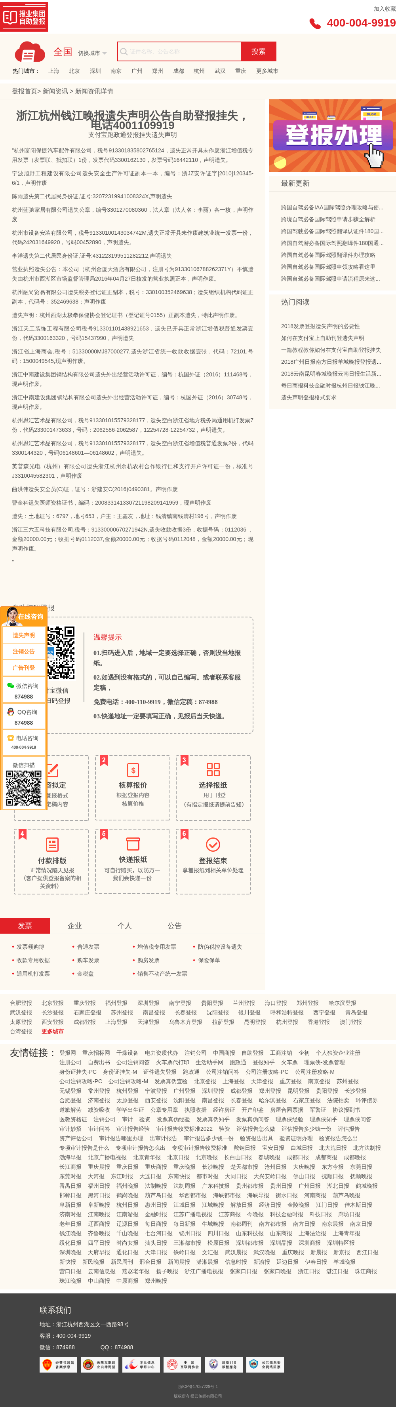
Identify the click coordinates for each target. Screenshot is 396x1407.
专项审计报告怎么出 (141, 1148)
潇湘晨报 (207, 1262)
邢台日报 (150, 1262)
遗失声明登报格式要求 (309, 400)
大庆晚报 (304, 1167)
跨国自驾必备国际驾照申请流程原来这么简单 (336, 281)
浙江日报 (309, 1271)
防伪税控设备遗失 (220, 947)
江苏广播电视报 (192, 1214)
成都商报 (326, 1157)
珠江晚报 (70, 1281)
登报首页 (24, 91)
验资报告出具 (256, 1138)
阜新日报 (70, 1205)
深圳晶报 (281, 1243)
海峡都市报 (227, 1195)
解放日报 (241, 1205)
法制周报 (184, 1186)
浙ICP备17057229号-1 (198, 1386)
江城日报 (184, 1205)
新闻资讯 (56, 91)
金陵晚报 (298, 1205)
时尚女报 (127, 1243)
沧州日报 (276, 1167)
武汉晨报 (236, 1252)
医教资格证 (73, 1119)
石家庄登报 (87, 1012)
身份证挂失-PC (78, 1072)
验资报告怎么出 (338, 1138)
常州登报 (99, 1091)
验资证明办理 (296, 1138)
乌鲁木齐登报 (185, 1022)
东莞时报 (70, 1176)
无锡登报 (70, 1091)
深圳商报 (310, 1243)
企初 (304, 1053)
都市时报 (207, 1176)
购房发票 (148, 960)
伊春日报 (316, 1262)
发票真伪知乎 (213, 1119)
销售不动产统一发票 (162, 973)
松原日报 (219, 1243)
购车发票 (88, 960)
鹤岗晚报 (127, 1195)
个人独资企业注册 (338, 1053)
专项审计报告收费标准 (199, 1148)
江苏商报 (230, 1214)
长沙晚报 (213, 1167)
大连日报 (150, 1176)
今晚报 (255, 1214)
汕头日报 (156, 1243)
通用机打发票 (33, 973)
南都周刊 (241, 1224)
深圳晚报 (70, 1252)
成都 (178, 71)
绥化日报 (70, 1243)
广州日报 (310, 1186)
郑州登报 (308, 1003)
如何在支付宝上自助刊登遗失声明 (322, 340)
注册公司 (70, 1062)
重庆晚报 (184, 1167)
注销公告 (24, 651)
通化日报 (127, 1252)
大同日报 (236, 1176)
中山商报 (99, 1281)
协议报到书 (346, 1110)
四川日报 (219, 1233)
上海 (53, 71)
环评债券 (367, 1100)
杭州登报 (287, 1022)
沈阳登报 (218, 1012)
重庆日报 (127, 1167)
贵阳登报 (212, 1003)
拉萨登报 (223, 1022)
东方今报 (333, 1167)
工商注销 (281, 1053)
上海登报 (116, 1022)
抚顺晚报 (361, 1176)
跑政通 (238, 1062)
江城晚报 (213, 1205)
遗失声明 (24, 635)
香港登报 (319, 1022)
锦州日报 (190, 1233)
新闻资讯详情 (94, 91)
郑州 (157, 71)
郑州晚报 (156, 1281)
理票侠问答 (357, 1119)
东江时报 (122, 1176)
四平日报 (99, 1243)
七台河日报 (159, 1233)
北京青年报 (147, 1157)
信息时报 (236, 1262)
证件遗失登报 (160, 1072)
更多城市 (267, 71)
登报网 (67, 1053)
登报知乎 (264, 1062)
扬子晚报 (167, 1271)
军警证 (318, 1110)
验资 (144, 1119)
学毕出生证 (130, 1110)
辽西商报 (99, 1224)
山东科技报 (250, 1233)
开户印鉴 (253, 1110)
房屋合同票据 (286, 1110)
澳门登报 (351, 1022)
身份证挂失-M (120, 1072)
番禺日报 (70, 1186)
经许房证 (224, 1110)
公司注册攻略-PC (267, 1072)
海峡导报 (258, 1195)
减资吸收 (99, 1110)
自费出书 (99, 1062)
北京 (74, 71)
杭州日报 (127, 1205)
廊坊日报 (349, 1214)
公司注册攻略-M (315, 1072)
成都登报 (85, 1022)
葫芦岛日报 (159, 1195)
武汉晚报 (264, 1252)
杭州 (199, 71)
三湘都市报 (187, 1243)
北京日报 (178, 1157)
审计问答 (99, 1129)
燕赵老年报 (136, 1271)
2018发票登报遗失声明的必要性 (320, 328)
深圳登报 (148, 1003)
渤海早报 (70, 1157)
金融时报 (156, 1214)
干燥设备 (127, 1053)
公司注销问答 (133, 1062)
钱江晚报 (70, 1233)
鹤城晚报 (367, 1186)
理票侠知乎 (323, 1119)
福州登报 (116, 1003)
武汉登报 (21, 1012)
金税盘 (85, 973)
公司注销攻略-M (128, 1081)
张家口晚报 (277, 1271)
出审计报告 (163, 1138)
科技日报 (321, 1214)
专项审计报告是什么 (84, 1148)
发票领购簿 (30, 947)
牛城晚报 (213, 1224)
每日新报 (184, 1224)
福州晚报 (127, 1186)
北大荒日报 (333, 1148)
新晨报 (318, 1252)
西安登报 (53, 1022)
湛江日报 (337, 1271)
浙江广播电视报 (204, 1271)
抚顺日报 (333, 1176)
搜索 (258, 51)
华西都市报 (193, 1195)
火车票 (289, 1062)
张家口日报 (243, 1271)
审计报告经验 (133, 1129)
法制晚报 (156, 1186)
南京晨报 (333, 1224)
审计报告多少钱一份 (209, 1138)
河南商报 (315, 1195)
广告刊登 (24, 668)
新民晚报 (93, 1262)
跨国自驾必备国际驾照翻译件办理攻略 (328, 257)
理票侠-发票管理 (324, 1062)
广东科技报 (216, 1186)
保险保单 (209, 960)
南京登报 (319, 1081)
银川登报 (249, 1012)
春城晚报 (269, 1157)
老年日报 (70, 1224)
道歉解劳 (70, 1110)
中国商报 (224, 1053)
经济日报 (270, 1205)
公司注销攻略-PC (80, 1081)
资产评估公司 (76, 1138)
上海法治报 (312, 1233)
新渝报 (261, 1262)
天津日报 (156, 1252)
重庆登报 (85, 1003)
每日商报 (156, 1224)
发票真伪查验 (171, 1081)
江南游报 (127, 1214)
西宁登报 (324, 1012)
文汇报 (210, 1252)
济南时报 (70, 1214)
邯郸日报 (70, 1195)
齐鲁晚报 (99, 1233)
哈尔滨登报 (342, 1003)
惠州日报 (156, 1205)
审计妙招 (70, 1129)
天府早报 (99, 1252)
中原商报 (127, 1281)
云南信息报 (102, 1271)
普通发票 (88, 947)
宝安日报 (273, 1148)
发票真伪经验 (173, 1119)
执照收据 (196, 1110)
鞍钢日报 (245, 1148)
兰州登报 (244, 1003)
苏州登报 (122, 1012)
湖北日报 (338, 1186)
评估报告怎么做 (255, 1129)
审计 (127, 1119)
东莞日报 (361, 1167)
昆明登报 (255, 1022)
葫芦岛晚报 (346, 1195)
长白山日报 (238, 1157)
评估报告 (349, 1129)
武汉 (220, 71)
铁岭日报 (184, 1252)
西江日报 (367, 1252)
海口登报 (276, 1003)
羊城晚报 (344, 1262)
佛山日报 (304, 1176)
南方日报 (304, 1224)
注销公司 (196, 1053)
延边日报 (287, 1262)
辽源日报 (127, 1224)
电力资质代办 (161, 1053)
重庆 (240, 71)
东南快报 (179, 1176)
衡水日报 (287, 1195)
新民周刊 (122, 1262)
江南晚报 (99, 1214)
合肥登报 (21, 1003)
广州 (137, 71)
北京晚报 (207, 1157)
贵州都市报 (250, 1186)
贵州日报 (281, 1186)
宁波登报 (156, 1091)
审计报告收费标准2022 (184, 1129)
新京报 (341, 1252)
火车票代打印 (172, 1062)
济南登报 (99, 1100)
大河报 (96, 1176)
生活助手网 (209, 1062)
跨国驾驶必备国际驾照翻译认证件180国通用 (335, 233)
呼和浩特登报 (287, 1012)
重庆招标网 (96, 1053)
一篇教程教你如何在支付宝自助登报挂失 (331, 352)
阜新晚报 (99, 1205)
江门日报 (327, 1205)
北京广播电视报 (107, 1157)
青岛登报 (356, 1012)
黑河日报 (99, 1195)
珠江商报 (366, 1271)
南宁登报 (180, 1003)
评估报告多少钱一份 (306, 1129)
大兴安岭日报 (270, 1176)
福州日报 (99, 1186)
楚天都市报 (244, 1167)
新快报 (67, 1262)
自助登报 (253, 1053)
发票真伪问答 (252, 1119)
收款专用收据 (33, 960)
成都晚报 (355, 1157)
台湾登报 (21, 1031)
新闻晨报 (179, 1262)
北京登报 (53, 1003)
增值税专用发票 (156, 947)
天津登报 (148, 1022)
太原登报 (21, 1022)
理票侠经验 (289, 1119)
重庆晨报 (99, 1167)
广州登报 (184, 1091)
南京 (116, 71)
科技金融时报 (286, 1214)
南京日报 (361, 1224)
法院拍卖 (338, 1100)
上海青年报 (346, 1233)
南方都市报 (273, 1224)
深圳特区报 (341, 1243)
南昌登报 (154, 1012)
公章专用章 (164, 1110)
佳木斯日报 (358, 1205)
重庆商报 (156, 1167)
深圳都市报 (250, 1243)
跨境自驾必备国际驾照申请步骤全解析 (328, 221)
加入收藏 (385, 9)
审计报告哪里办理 (121, 1138)
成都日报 (298, 1157)
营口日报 (70, 1271)
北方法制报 (367, 1148)
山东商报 (281, 1233)
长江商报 (70, 1167)
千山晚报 (127, 1233)
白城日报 (302, 1148)
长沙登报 (53, 1012)
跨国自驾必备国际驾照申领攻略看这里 (328, 269)
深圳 (95, 71)
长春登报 (186, 1012)
